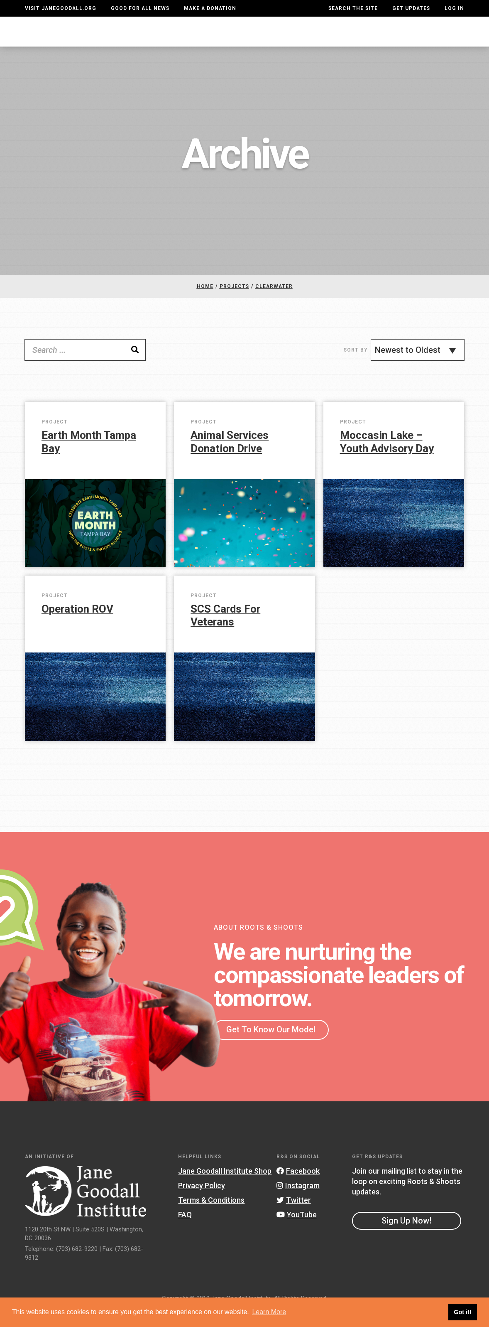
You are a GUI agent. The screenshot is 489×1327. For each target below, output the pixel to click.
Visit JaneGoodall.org (60, 8)
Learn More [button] (269, 1311)
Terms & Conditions (211, 1216)
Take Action (434, 39)
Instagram (298, 1202)
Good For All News (140, 8)
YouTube (296, 1231)
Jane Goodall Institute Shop (224, 1187)
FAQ (185, 1231)
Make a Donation (210, 8)
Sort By (355, 366)
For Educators (230, 39)
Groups (380, 39)
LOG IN (454, 8)
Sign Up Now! (406, 1237)
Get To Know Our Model (270, 1046)
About (129, 39)
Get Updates (411, 8)
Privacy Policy (201, 1202)
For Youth (171, 39)
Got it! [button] (462, 1312)
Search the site (353, 8)
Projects (338, 39)
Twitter (293, 1216)
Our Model (290, 39)
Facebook (298, 1187)
